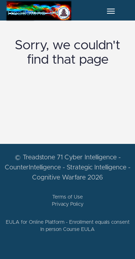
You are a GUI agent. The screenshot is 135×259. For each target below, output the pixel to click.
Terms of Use (67, 197)
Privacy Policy (68, 204)
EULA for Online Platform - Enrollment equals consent (68, 222)
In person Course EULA (67, 229)
